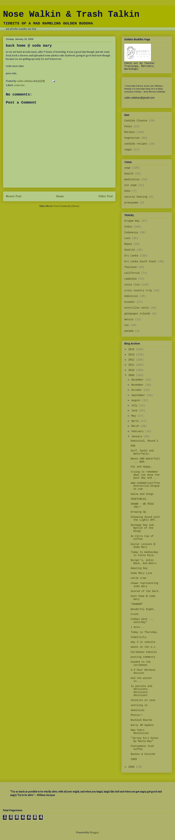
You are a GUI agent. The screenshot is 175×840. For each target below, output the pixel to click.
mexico (128, 319)
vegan (128, 149)
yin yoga (130, 185)
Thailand (130, 267)
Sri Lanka (131, 255)
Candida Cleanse (135, 120)
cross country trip (138, 290)
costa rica (19, 85)
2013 (132, 354)
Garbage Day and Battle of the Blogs (142, 528)
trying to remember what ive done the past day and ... (145, 475)
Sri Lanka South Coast (140, 261)
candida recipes (135, 143)
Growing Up (138, 511)
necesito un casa (143, 700)
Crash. (135, 614)
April (135, 421)
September (139, 395)
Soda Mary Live (141, 573)
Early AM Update (142, 725)
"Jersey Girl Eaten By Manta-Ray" (144, 740)
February (138, 431)
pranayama (131, 202)
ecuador (129, 302)
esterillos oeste (136, 307)
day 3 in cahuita (143, 642)
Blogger (94, 832)
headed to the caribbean (141, 663)
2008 (132, 766)
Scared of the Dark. (145, 591)
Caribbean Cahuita (144, 652)
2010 (132, 370)
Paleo (128, 126)
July (135, 405)
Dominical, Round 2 (144, 440)
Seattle (129, 249)
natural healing (135, 196)
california (132, 273)
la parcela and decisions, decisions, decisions (141, 691)
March (135, 426)
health (128, 173)
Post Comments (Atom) (66, 206)
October (137, 390)
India (128, 226)
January (137, 436)
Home (60, 196)
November (138, 384)
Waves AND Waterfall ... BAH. (145, 460)
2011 (132, 364)
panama (128, 331)
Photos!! (137, 715)
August (136, 400)
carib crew (138, 578)
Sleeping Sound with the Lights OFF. (145, 519)
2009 (132, 375)
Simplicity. (139, 637)
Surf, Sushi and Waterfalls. (142, 452)
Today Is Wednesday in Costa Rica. (144, 554)
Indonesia (131, 232)
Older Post (105, 196)
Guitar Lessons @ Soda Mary (143, 546)
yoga (127, 167)
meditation (132, 179)
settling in (139, 705)
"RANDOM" (137, 604)
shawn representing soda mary (144, 585)
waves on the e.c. (144, 647)
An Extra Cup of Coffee (142, 538)
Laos (127, 238)
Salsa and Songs (142, 494)
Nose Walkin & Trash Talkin (71, 14)
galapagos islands (137, 313)
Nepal (128, 244)
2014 (132, 349)
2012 (132, 359)
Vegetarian (132, 138)
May (134, 415)
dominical (131, 296)
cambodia (130, 278)
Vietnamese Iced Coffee (142, 748)
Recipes (129, 132)
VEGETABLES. (139, 499)
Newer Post (13, 196)
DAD (133, 445)
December (138, 379)
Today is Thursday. (144, 632)
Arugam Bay (132, 220)
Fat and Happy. (141, 466)
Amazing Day (139, 568)
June (135, 410)
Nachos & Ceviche (143, 754)
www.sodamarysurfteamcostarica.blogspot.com (145, 486)
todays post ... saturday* (142, 621)
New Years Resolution (140, 732)
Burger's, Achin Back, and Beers (143, 562)
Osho (127, 191)
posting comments (143, 657)
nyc (126, 325)
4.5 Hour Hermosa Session (143, 672)
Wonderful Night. (143, 609)
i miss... (138, 627)
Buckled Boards (141, 720)
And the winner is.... (141, 680)
